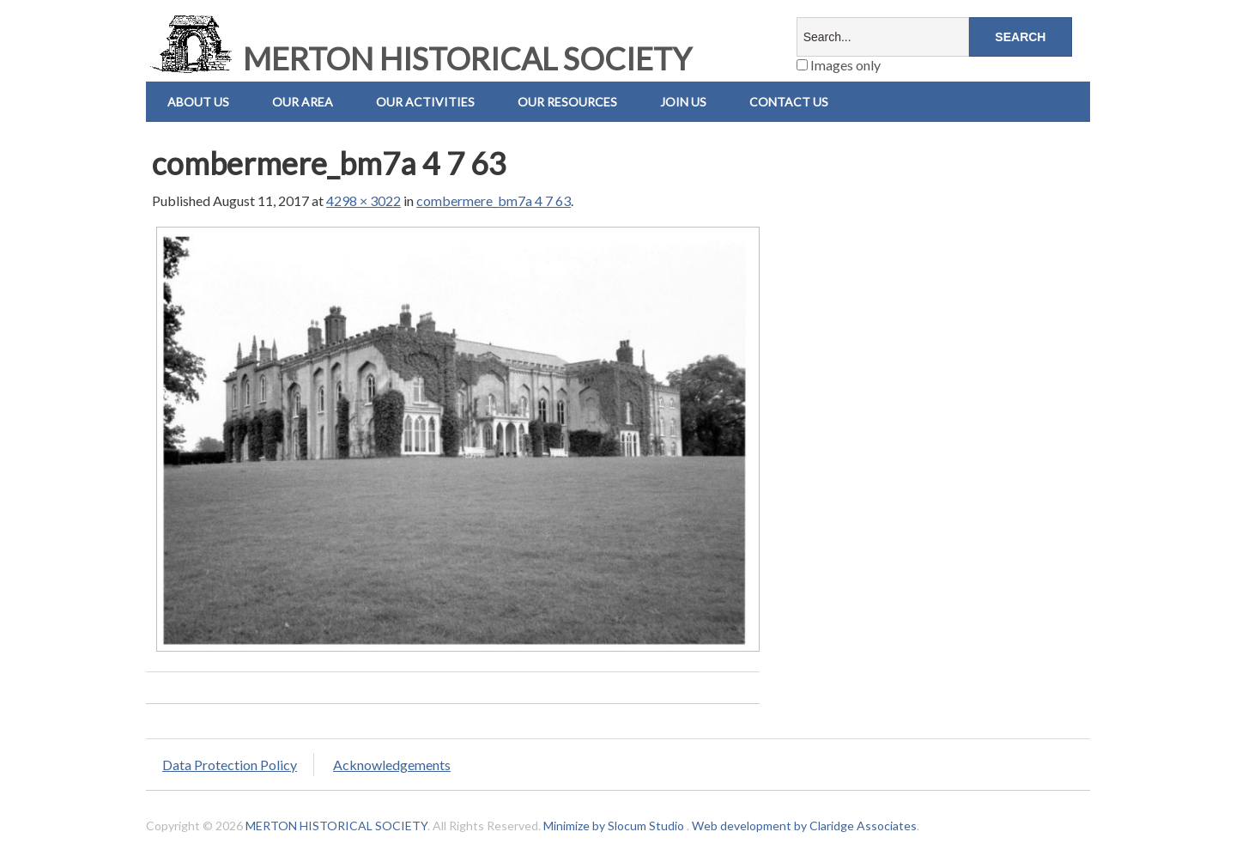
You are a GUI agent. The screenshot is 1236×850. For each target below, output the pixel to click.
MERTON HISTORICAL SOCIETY (419, 58)
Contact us (788, 101)
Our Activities (425, 101)
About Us (198, 101)
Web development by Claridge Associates (804, 825)
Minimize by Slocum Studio (613, 825)
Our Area (302, 101)
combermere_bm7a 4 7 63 (493, 200)
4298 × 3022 (363, 200)
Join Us (683, 101)
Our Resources (567, 101)
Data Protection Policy (229, 764)
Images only (839, 65)
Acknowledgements (392, 764)
